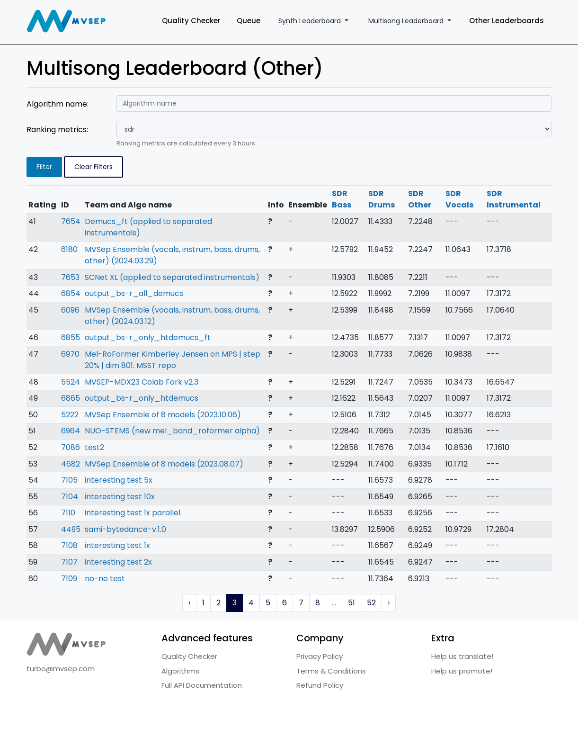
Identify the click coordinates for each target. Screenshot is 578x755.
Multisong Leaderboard (406, 21)
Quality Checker (191, 21)
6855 (70, 337)
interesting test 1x (117, 545)
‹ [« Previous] (189, 602)
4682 (70, 463)
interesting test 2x (118, 562)
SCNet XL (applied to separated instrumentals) (172, 277)
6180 (69, 249)
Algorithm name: (58, 104)
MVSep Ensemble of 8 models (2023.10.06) (163, 414)
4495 (70, 529)
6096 (70, 310)
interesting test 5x (118, 480)
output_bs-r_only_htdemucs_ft (148, 337)
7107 (69, 562)
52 (371, 602)
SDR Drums (381, 199)
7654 (70, 221)
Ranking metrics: (57, 129)
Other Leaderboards (506, 21)
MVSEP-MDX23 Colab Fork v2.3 (141, 382)
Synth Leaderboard (310, 21)
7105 (69, 480)
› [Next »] (389, 602)
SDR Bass (341, 199)
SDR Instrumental (514, 199)
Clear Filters (93, 166)
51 (351, 602)
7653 (70, 277)
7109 (69, 578)
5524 (70, 382)
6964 (70, 430)
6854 (70, 293)
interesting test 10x (120, 496)
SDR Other (419, 199)
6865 (70, 398)
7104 (69, 496)
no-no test (105, 578)
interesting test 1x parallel (132, 512)
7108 (69, 545)
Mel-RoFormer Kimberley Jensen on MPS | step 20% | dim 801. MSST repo (172, 360)
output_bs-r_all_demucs (134, 293)
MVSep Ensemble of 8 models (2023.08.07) (164, 463)
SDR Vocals (459, 199)
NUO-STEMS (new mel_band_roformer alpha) (172, 430)
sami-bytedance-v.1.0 (125, 529)
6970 (70, 354)
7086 (70, 447)
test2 (94, 447)
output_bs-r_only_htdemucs (141, 398)
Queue (248, 21)
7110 (68, 512)
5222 (70, 414)
